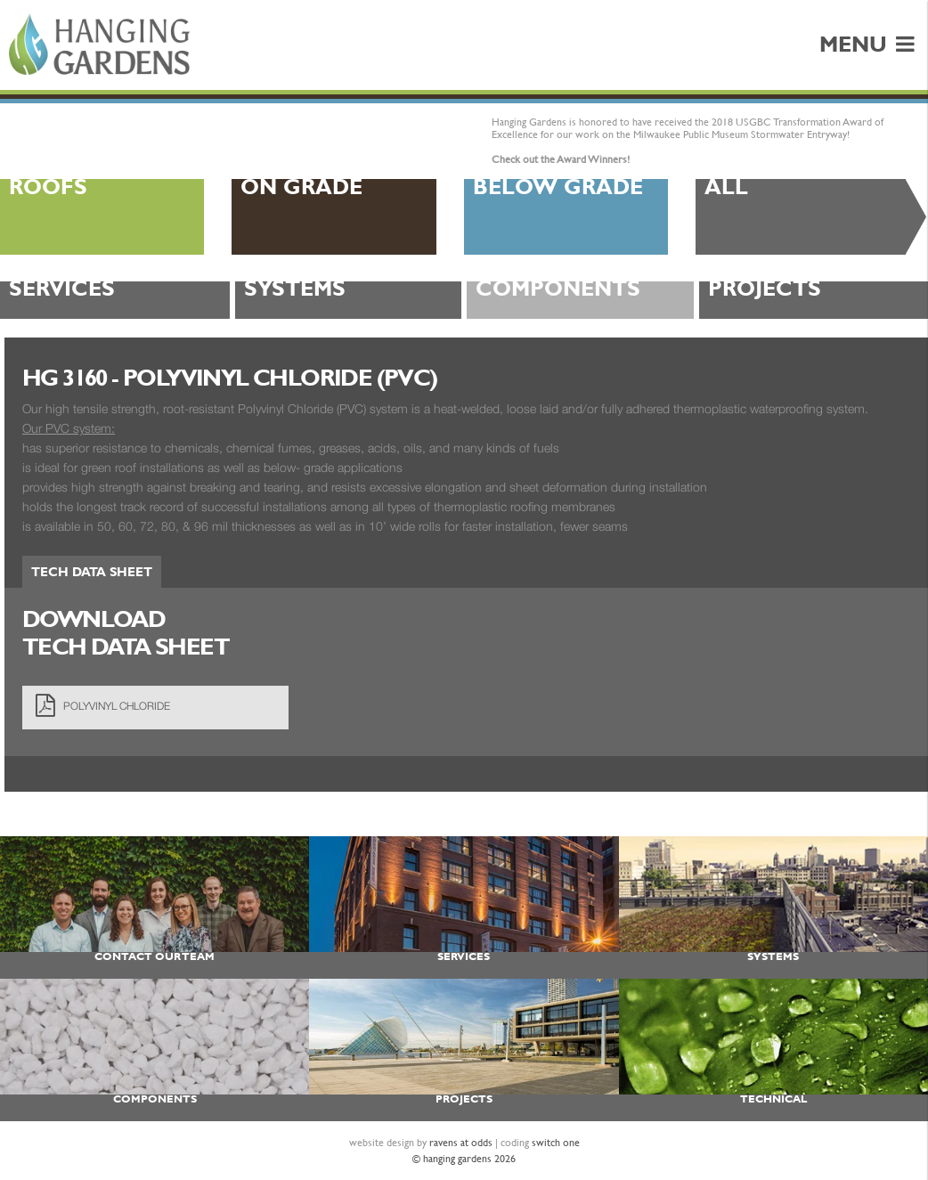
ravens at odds (460, 1142)
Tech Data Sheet (91, 572)
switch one (556, 1142)
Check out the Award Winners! (561, 159)
